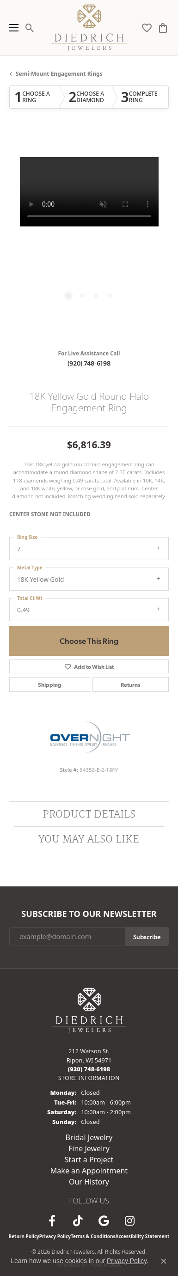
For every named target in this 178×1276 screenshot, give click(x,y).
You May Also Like (89, 838)
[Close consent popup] (163, 1261)
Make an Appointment (89, 1171)
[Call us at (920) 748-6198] (89, 1069)
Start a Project (89, 1159)
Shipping (49, 684)
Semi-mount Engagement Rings (59, 74)
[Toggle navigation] (11, 27)
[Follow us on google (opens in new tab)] (104, 1221)
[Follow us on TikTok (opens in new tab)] (78, 1221)
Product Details (89, 813)
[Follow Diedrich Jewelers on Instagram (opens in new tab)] (130, 1221)
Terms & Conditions (93, 1236)
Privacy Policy (55, 1236)
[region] (89, 237)
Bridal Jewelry (89, 1137)
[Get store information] (89, 1078)
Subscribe (146, 936)
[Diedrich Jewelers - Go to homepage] (89, 1010)
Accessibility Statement (143, 1236)
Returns (130, 684)
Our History (89, 1182)
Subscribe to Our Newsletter (88, 914)
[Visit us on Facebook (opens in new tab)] (52, 1221)
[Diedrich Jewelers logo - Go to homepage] (89, 28)
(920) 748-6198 (89, 363)
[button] (30, 27)
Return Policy (24, 1236)
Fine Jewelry (89, 1148)
